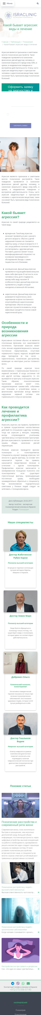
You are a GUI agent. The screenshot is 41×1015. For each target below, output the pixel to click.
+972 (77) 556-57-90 (20, 989)
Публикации (16, 42)
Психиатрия (28, 42)
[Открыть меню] (7, 3)
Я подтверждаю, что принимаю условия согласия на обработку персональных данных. (22, 114)
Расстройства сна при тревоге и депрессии (19, 966)
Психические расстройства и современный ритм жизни (19, 823)
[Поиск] (37, 3)
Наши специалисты (20, 522)
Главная (5, 42)
